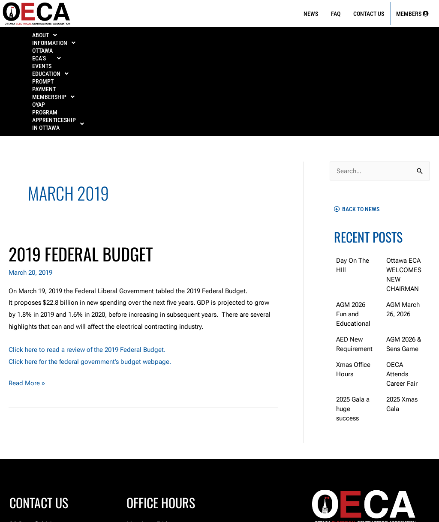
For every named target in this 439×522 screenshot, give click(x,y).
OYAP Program (387, 35)
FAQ (335, 13)
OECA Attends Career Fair (402, 289)
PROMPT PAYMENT (276, 35)
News (311, 13)
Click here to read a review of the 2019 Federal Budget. (87, 265)
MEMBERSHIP (333, 35)
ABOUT (44, 35)
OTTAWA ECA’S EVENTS (158, 35)
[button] (44, 35)
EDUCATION (221, 35)
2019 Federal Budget (81, 169)
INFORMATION (91, 35)
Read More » (27, 297)
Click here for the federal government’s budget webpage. (90, 277)
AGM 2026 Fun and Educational (353, 229)
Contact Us (368, 13)
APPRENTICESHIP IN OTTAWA (219, 42)
